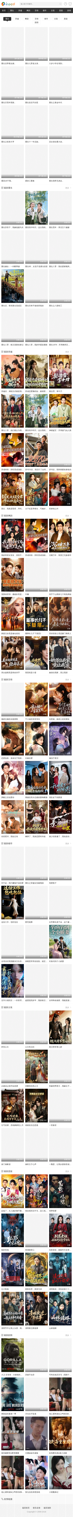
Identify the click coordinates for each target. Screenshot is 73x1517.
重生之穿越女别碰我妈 (34, 883)
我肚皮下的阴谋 (55, 797)
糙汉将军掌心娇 (55, 1047)
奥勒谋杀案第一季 (8, 1414)
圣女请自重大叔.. (56, 142)
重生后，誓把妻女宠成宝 (11, 306)
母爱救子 (52, 883)
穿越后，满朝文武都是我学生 (13, 391)
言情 (36, 10)
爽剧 (28, 10)
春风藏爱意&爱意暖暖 (10, 1453)
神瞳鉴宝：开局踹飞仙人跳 (60, 430)
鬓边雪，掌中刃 (55, 391)
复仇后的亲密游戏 (32, 1492)
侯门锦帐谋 (6, 1164)
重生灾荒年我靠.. (8, 102)
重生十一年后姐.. (32, 142)
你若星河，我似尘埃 (9, 836)
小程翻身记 (53, 1492)
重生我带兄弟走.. (56, 181)
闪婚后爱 (29, 758)
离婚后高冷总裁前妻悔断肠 (36, 797)
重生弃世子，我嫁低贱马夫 (12, 227)
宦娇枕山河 (53, 509)
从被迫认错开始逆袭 (9, 1086)
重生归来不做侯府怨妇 (34, 306)
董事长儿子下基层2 (33, 633)
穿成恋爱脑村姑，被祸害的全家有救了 (41, 391)
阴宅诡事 (29, 922)
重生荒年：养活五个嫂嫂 (59, 227)
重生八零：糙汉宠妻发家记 (12, 345)
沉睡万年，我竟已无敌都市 (60, 555)
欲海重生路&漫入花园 (58, 1453)
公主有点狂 (29, 1047)
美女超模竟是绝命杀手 (10, 672)
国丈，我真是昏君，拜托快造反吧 (15, 509)
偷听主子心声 (30, 1164)
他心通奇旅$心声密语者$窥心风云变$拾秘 (18, 1492)
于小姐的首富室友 (32, 719)
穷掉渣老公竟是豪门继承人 (60, 633)
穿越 (20, 10)
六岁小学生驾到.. (56, 63)
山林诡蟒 (52, 1328)
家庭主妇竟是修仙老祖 (10, 633)
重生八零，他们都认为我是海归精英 (16, 430)
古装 (53, 10)
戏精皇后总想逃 (31, 1125)
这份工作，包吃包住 (9, 922)
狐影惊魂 (5, 1250)
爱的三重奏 (29, 181)
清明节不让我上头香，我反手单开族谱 (17, 1328)
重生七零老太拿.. (32, 63)
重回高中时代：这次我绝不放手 (38, 227)
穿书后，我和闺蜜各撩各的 (60, 470)
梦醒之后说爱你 (7, 797)
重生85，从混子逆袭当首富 (36, 266)
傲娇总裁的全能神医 (9, 719)
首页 (4, 10)
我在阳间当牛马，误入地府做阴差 (39, 1211)
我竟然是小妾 (30, 672)
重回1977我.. (6, 181)
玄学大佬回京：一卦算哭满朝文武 (15, 1000)
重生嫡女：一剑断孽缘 (10, 266)
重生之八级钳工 (55, 306)
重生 (12, 10)
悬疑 (61, 10)
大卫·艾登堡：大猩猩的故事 (12, 1375)
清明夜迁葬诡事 (31, 1328)
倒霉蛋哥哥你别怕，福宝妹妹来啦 (39, 961)
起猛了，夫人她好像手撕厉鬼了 (14, 1211)
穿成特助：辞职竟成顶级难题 (13, 470)
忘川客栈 (5, 1289)
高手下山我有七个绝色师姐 (60, 594)
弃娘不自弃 (29, 1375)
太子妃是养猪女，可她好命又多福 (39, 509)
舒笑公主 (5, 1047)
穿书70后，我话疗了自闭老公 (37, 470)
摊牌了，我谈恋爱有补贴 (35, 836)
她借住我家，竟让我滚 (58, 672)
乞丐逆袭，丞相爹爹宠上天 (12, 1125)
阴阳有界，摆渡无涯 (33, 1289)
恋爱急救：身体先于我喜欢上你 (14, 758)
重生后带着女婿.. (8, 63)
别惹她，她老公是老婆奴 (59, 719)
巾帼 (27, 594)
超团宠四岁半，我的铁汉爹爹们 (38, 1000)
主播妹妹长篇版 (31, 1453)
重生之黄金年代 (55, 102)
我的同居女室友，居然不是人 (13, 555)
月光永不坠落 (30, 1414)
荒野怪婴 (52, 1211)
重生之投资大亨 (7, 142)
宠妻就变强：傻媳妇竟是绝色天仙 (15, 594)
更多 (68, 188)
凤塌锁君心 (29, 1250)
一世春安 (52, 1125)
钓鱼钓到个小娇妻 (56, 961)
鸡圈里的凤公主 (31, 1086)
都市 (44, 10)
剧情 (36, 22)
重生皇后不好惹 (31, 102)
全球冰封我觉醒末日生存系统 (13, 961)
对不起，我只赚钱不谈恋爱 (12, 883)
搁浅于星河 (53, 758)
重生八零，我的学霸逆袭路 (36, 345)
